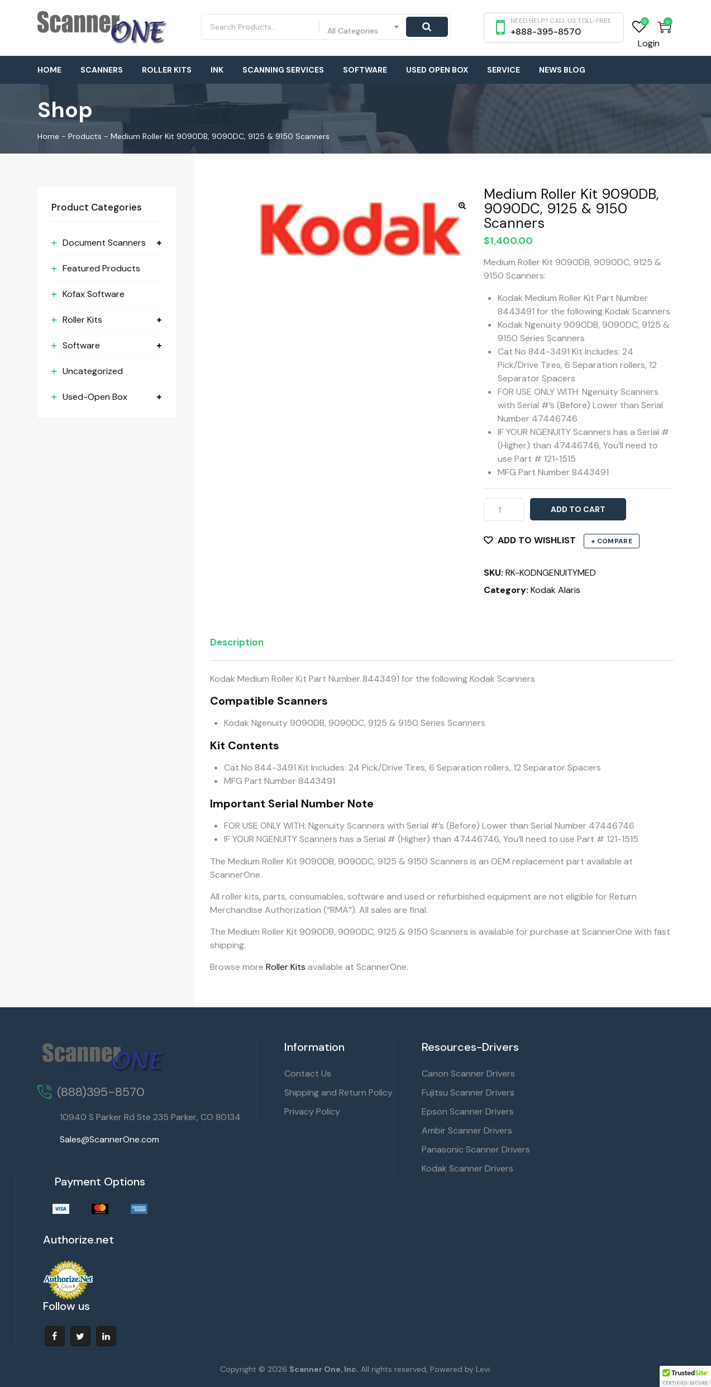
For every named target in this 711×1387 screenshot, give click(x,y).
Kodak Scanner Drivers (467, 1168)
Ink (217, 70)
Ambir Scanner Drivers (467, 1130)
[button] (462, 206)
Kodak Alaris (555, 590)
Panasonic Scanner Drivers (476, 1149)
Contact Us (307, 1073)
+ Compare (611, 541)
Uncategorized (93, 371)
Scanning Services (283, 70)
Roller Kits (167, 70)
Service (503, 70)
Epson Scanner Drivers (468, 1111)
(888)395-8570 (101, 1092)
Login (649, 43)
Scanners (101, 70)
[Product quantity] (504, 509)
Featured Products (101, 268)
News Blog (562, 70)
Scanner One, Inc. (324, 1369)
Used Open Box (437, 70)
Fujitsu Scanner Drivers (468, 1092)
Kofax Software (94, 294)
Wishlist (639, 27)
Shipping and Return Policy (338, 1092)
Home (49, 70)
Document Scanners (104, 242)
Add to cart (578, 509)
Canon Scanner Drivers (468, 1073)
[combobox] (363, 27)
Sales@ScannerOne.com (109, 1139)
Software (365, 70)
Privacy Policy (312, 1111)
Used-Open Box (95, 397)
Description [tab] (237, 642)
